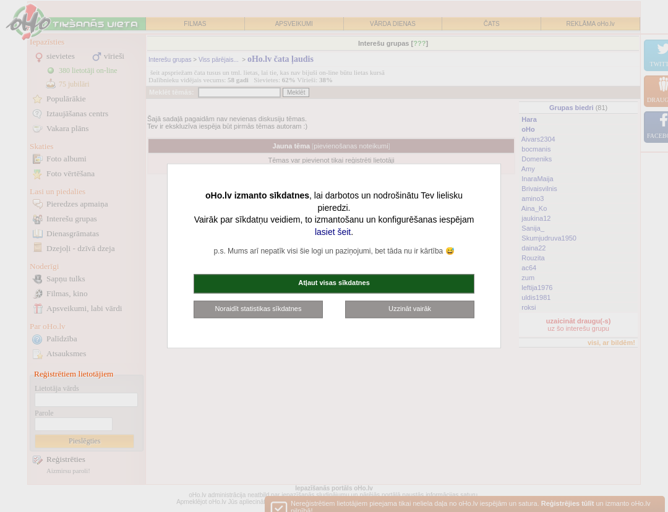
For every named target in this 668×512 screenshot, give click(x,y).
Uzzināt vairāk (409, 308)
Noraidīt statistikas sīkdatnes (258, 308)
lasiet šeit (333, 232)
